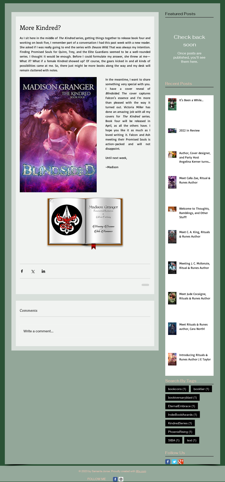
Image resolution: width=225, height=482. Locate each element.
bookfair (203, 389)
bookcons (178, 389)
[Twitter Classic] (174, 461)
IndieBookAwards (184, 414)
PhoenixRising (181, 431)
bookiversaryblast (184, 397)
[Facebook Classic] (167, 461)
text (193, 440)
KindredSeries (181, 423)
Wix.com (141, 471)
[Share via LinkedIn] (43, 271)
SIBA (175, 440)
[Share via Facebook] (22, 271)
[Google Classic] (180, 461)
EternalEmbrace (183, 406)
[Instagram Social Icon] (121, 479)
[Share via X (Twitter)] (33, 271)
